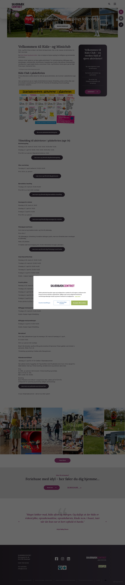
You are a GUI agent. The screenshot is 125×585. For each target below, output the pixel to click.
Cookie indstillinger (44, 303)
